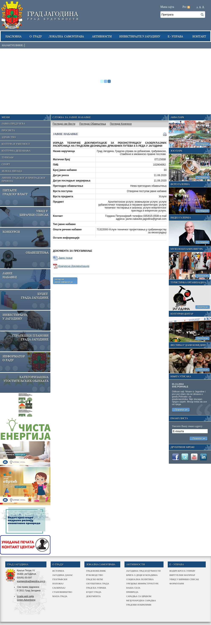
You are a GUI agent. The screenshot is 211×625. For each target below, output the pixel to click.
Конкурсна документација (73, 266)
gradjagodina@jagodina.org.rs (31, 581)
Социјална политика (140, 579)
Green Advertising (26, 600)
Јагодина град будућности (143, 571)
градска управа (96, 587)
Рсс (185, 6)
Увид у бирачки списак (184, 579)
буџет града (93, 592)
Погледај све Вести (64, 123)
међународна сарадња (141, 600)
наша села (133, 587)
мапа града (59, 596)
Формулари (176, 583)
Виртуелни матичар (182, 575)
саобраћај (58, 587)
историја (58, 571)
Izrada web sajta (25, 596)
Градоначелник (96, 571)
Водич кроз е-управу (182, 571)
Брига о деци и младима (142, 575)
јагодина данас (62, 575)
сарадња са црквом (138, 596)
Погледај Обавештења (92, 123)
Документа (93, 596)
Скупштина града (97, 583)
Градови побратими (138, 604)
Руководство (94, 575)
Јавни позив (65, 257)
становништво (62, 592)
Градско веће (94, 579)
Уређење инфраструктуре (142, 583)
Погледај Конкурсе (121, 123)
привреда (132, 592)
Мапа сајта (167, 6)
